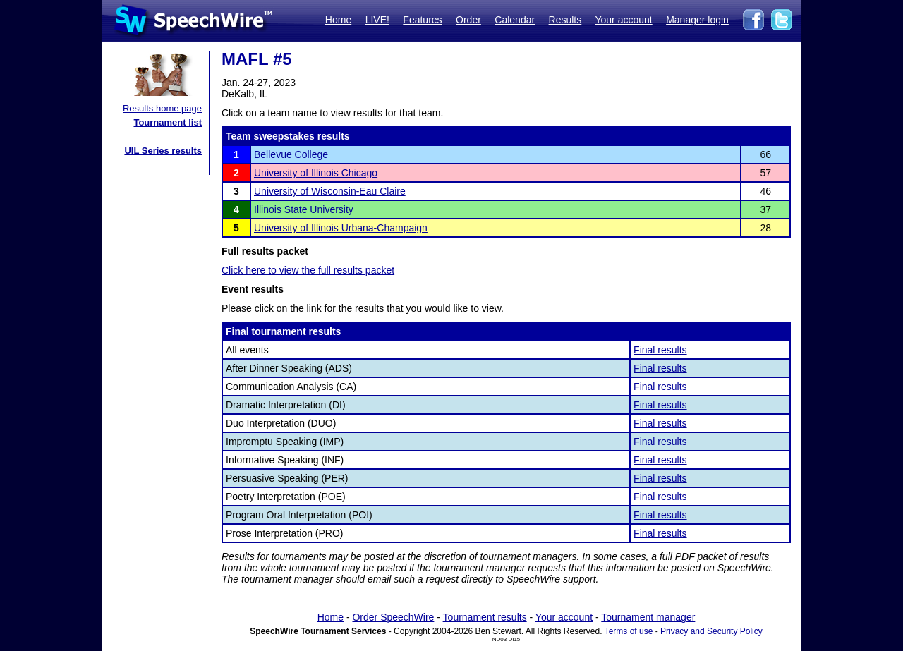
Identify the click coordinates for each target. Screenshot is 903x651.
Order (468, 19)
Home (338, 19)
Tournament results (485, 617)
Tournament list (167, 122)
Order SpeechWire (393, 617)
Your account (623, 19)
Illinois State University (303, 209)
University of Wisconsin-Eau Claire (330, 191)
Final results (660, 349)
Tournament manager (648, 617)
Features (422, 19)
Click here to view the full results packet (308, 270)
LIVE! (377, 19)
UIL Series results (163, 150)
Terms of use (629, 631)
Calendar (515, 19)
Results (565, 19)
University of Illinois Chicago (315, 172)
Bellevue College (291, 154)
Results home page (162, 108)
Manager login (697, 19)
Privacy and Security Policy (711, 631)
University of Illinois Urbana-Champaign (341, 227)
